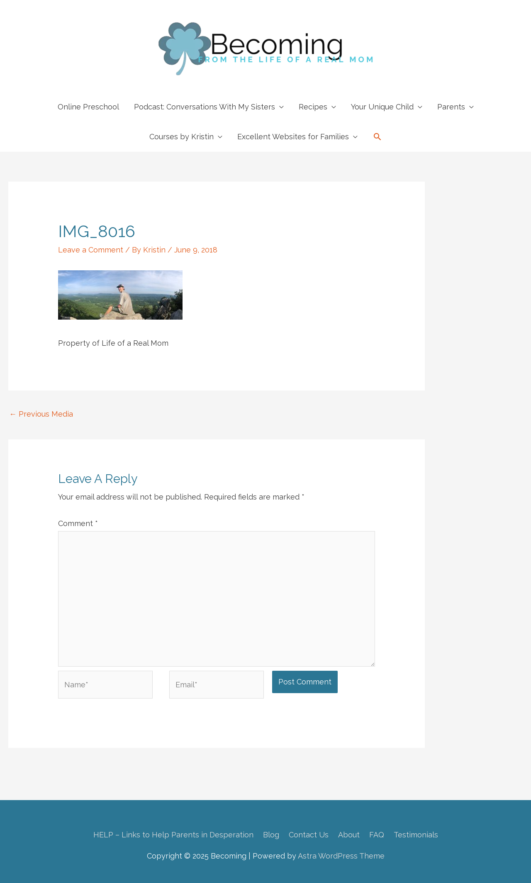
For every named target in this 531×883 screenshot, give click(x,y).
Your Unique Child (382, 106)
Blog (271, 834)
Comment (78, 523)
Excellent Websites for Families (293, 136)
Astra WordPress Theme (341, 855)
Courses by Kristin (181, 136)
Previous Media (41, 414)
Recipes (313, 106)
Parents (451, 106)
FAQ (376, 834)
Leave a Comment (90, 249)
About (349, 834)
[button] (377, 136)
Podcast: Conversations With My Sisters (204, 106)
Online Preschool (88, 106)
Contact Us (309, 834)
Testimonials (416, 834)
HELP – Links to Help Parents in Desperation (173, 834)
